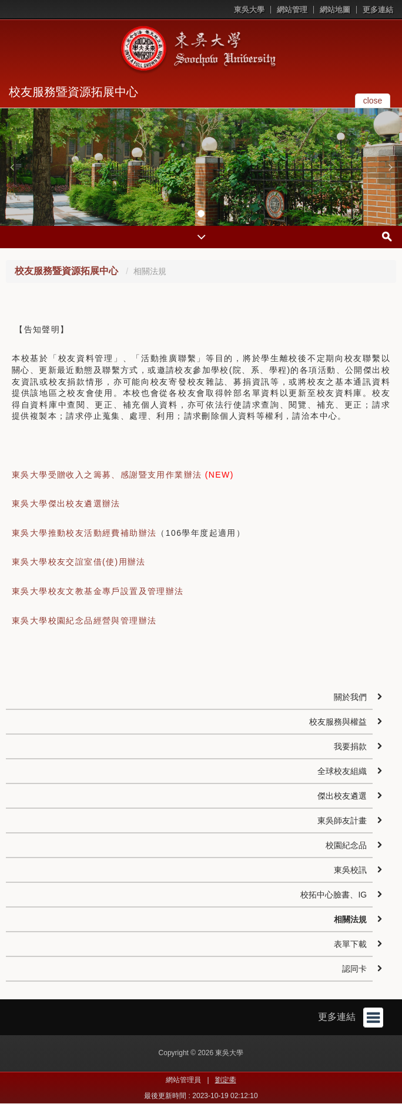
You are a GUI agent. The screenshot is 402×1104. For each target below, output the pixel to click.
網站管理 (292, 10)
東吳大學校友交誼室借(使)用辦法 (79, 561)
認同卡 (354, 968)
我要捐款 (350, 746)
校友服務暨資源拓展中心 (73, 91)
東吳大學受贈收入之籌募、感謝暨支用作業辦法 (107, 474)
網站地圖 (335, 10)
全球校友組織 (342, 771)
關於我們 (350, 697)
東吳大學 (249, 10)
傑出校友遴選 (342, 796)
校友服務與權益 (338, 721)
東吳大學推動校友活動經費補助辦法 (84, 533)
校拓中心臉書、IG (333, 894)
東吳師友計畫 (342, 820)
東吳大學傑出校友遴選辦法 (66, 503)
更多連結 (378, 10)
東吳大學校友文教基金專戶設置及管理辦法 (98, 591)
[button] (12, 167)
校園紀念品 (346, 845)
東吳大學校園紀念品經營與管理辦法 (84, 620)
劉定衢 (225, 1080)
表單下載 (350, 944)
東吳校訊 (350, 870)
